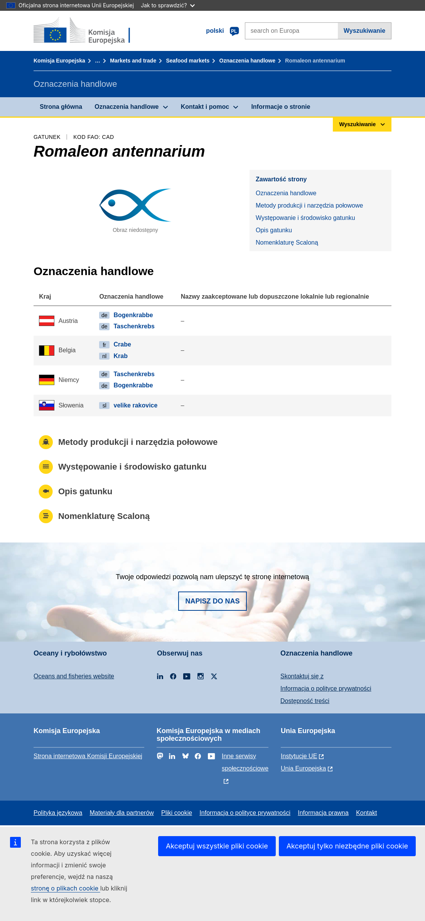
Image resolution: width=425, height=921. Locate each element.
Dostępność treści (304, 701)
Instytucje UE (299, 756)
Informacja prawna (323, 812)
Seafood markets (187, 60)
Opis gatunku (274, 230)
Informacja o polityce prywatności (325, 688)
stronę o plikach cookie (65, 888)
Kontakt (366, 812)
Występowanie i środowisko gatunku (305, 218)
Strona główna (61, 106)
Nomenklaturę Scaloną (287, 242)
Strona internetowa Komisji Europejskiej (88, 756)
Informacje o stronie (280, 106)
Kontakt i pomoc (205, 106)
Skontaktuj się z (302, 676)
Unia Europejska (303, 768)
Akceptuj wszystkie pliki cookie (217, 846)
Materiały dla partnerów (122, 812)
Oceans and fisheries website (74, 676)
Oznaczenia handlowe (247, 60)
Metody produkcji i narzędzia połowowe (309, 205)
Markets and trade (133, 60)
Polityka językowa (58, 812)
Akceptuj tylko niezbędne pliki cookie (347, 846)
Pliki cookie (176, 812)
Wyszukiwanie (364, 30)
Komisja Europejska (59, 60)
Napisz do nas (212, 601)
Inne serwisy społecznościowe (245, 762)
